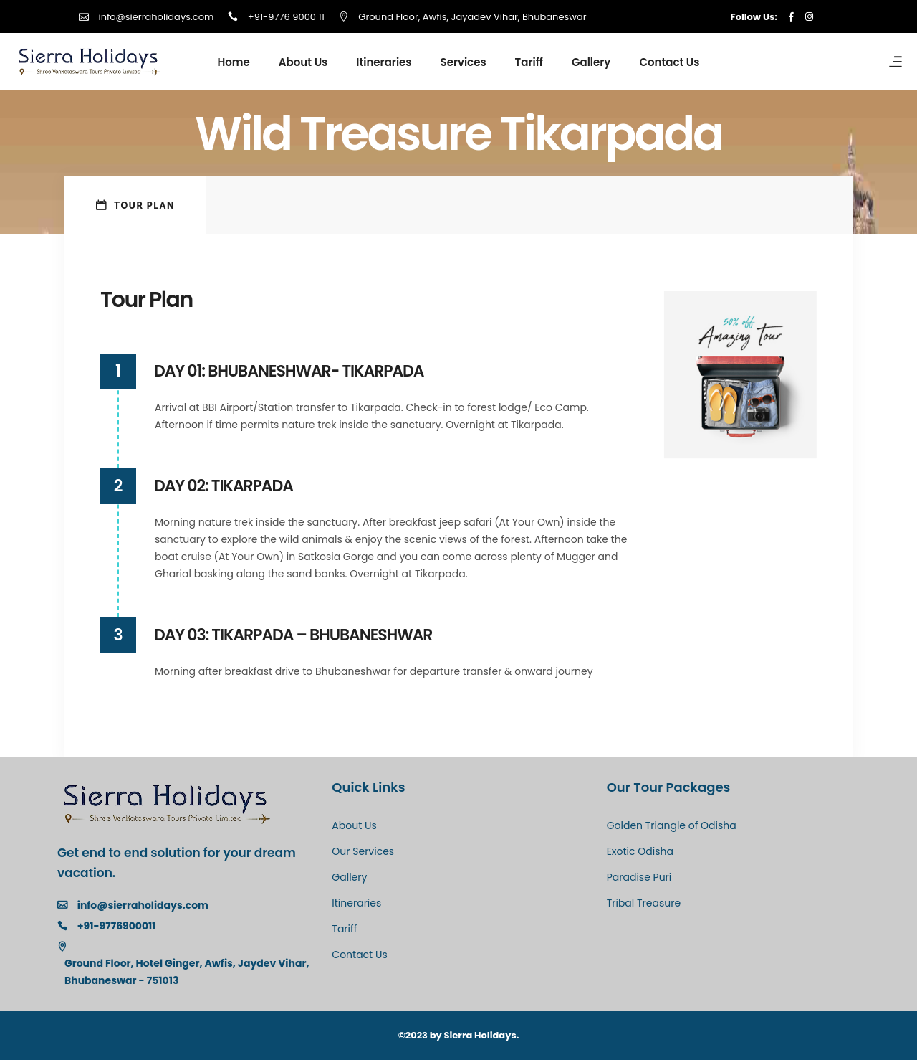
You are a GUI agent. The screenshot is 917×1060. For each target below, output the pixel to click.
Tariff (344, 929)
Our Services (363, 851)
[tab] (135, 205)
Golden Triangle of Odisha (671, 825)
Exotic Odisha (640, 851)
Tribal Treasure (644, 903)
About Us (354, 825)
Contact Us (359, 954)
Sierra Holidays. (481, 1035)
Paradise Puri (639, 877)
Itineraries (356, 903)
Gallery (349, 877)
